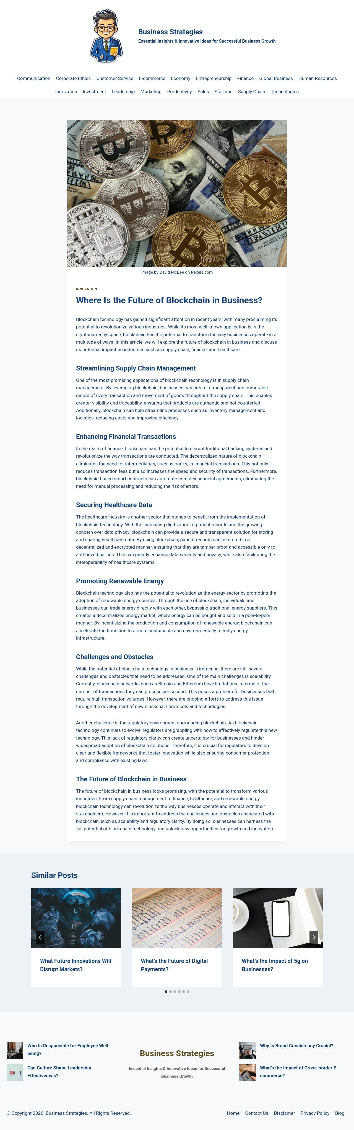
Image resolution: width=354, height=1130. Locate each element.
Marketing (151, 91)
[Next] (313, 937)
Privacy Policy (315, 1113)
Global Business (276, 78)
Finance (245, 78)
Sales (203, 91)
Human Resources (317, 78)
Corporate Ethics (73, 78)
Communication (33, 78)
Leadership (123, 91)
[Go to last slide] (40, 937)
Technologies (285, 91)
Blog (340, 1113)
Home (233, 1113)
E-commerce (152, 78)
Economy (180, 78)
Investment (94, 91)
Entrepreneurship (214, 78)
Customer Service (115, 78)
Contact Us (256, 1113)
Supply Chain (251, 91)
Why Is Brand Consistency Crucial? (296, 1045)
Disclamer (284, 1113)
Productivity (179, 91)
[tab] (166, 991)
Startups (223, 91)
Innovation (66, 91)
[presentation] (76, 918)
